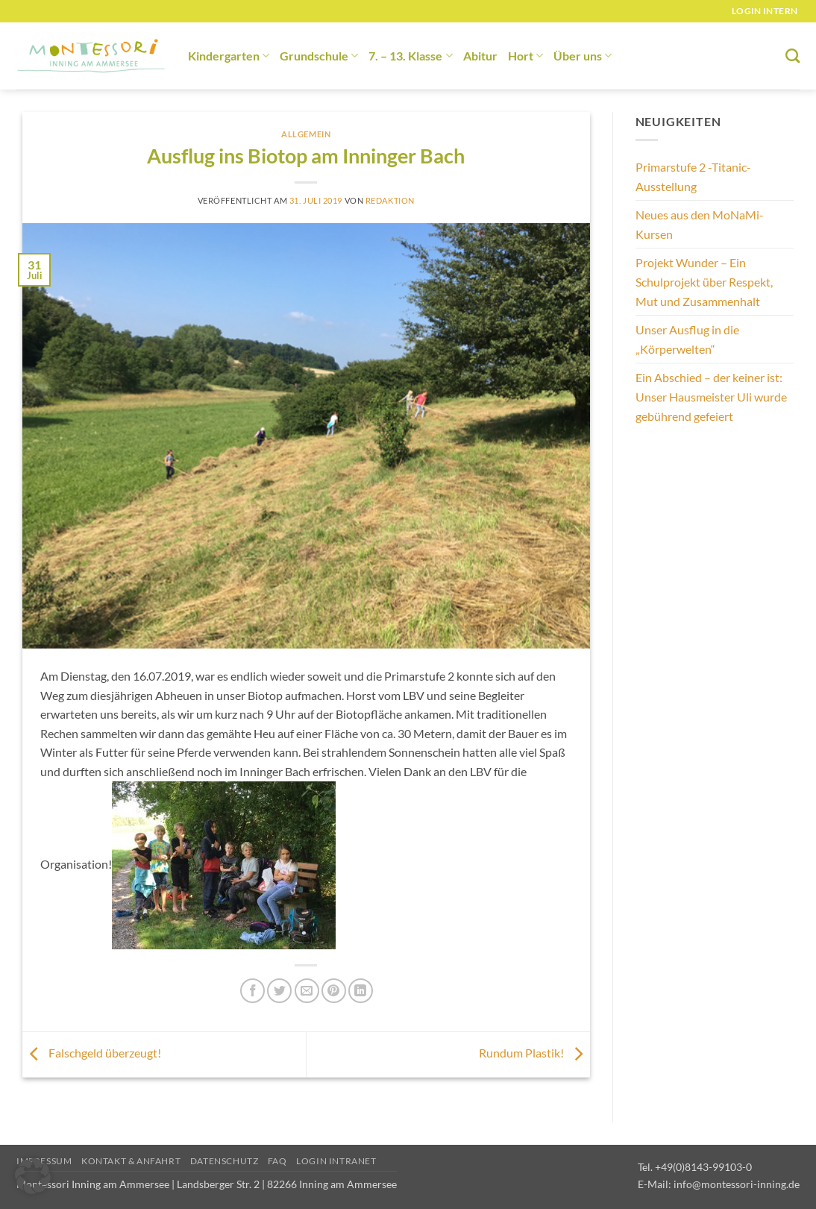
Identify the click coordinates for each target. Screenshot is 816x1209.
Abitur (480, 56)
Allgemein (305, 134)
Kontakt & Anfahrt (131, 1160)
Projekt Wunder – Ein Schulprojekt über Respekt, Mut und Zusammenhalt (704, 281)
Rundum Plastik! (534, 1053)
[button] (33, 1176)
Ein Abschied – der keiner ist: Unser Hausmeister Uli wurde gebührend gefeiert (711, 396)
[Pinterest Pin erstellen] (333, 990)
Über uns (582, 56)
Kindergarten (228, 56)
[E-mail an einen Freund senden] (307, 990)
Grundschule (319, 56)
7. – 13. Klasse (410, 56)
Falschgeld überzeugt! (91, 1053)
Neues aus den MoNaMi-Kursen (699, 224)
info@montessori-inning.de (737, 1184)
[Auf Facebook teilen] (252, 990)
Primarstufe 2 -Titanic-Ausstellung (693, 176)
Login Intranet (336, 1160)
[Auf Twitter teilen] (279, 990)
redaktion (390, 200)
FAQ (277, 1160)
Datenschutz (224, 1160)
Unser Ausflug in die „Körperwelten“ (687, 339)
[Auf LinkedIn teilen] (360, 990)
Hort (525, 56)
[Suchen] (792, 56)
